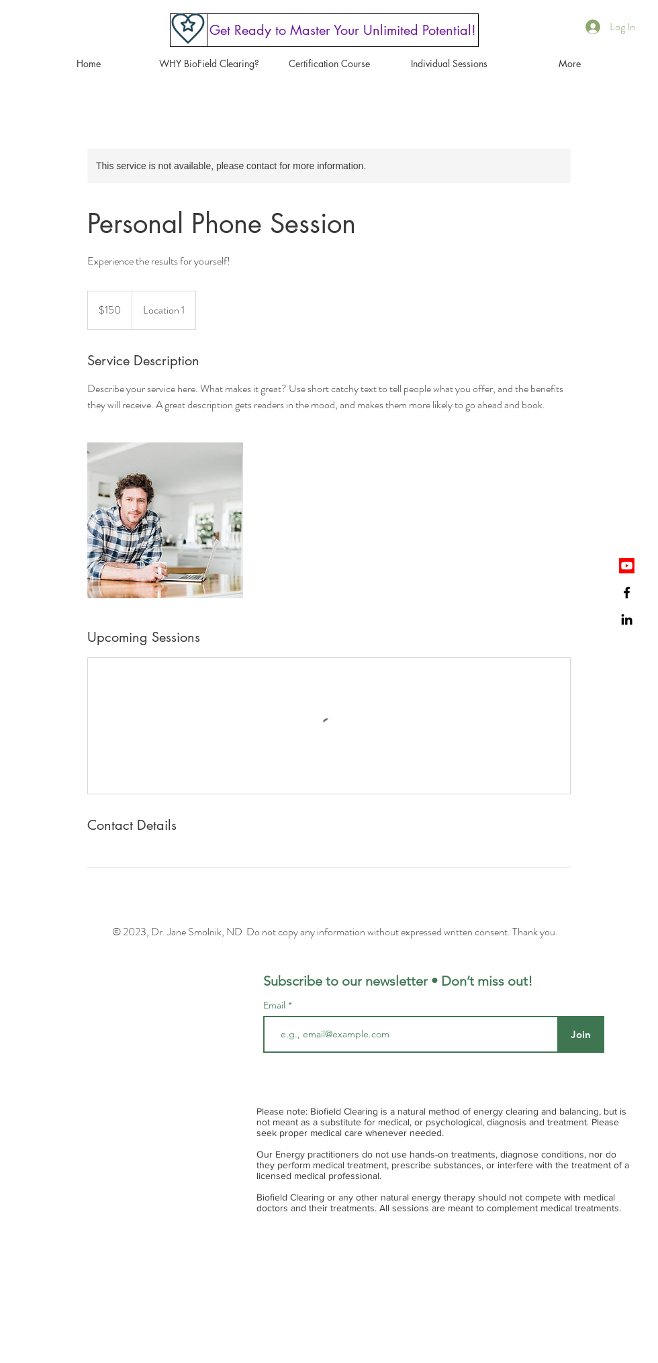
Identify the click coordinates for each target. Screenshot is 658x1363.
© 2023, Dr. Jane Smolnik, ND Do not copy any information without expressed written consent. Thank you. (335, 931)
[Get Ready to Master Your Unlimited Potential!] (342, 30)
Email (275, 1005)
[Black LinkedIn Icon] (626, 619)
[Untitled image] (165, 520)
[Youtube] (626, 565)
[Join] (580, 1034)
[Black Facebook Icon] (626, 592)
